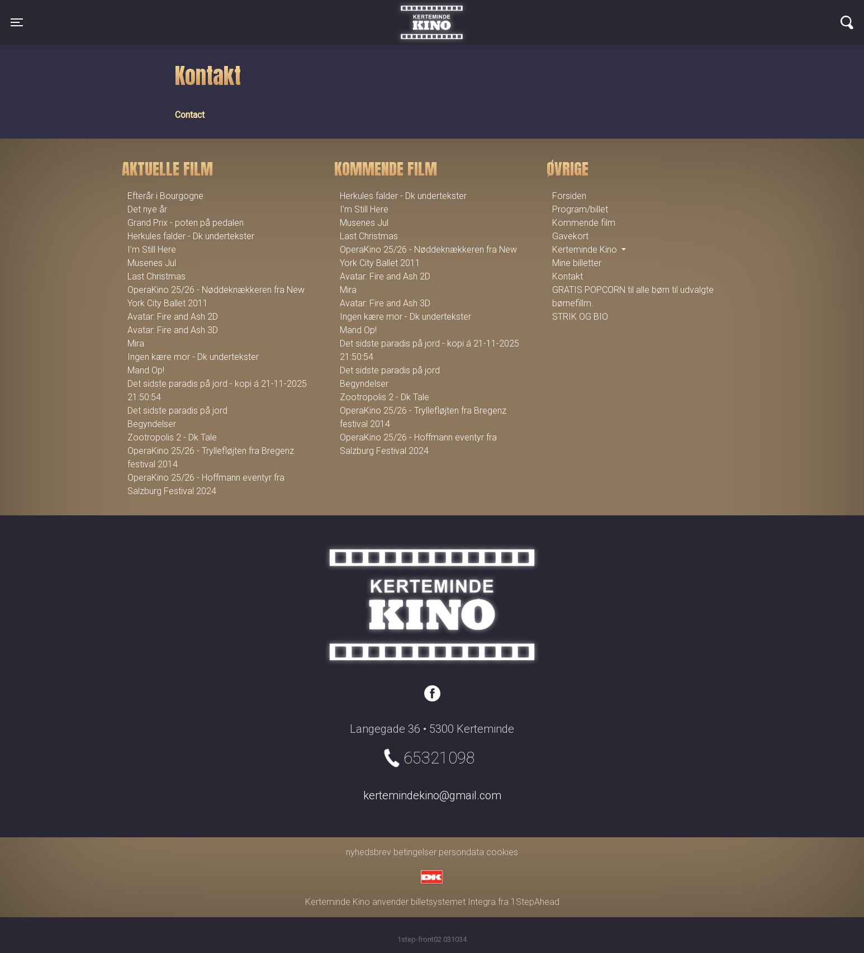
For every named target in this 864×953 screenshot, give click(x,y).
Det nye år (147, 209)
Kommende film (583, 222)
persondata (461, 852)
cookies (502, 852)
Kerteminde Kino (432, 14)
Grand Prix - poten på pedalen (185, 222)
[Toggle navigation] (17, 22)
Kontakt (567, 276)
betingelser (414, 852)
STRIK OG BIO (580, 316)
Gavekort (570, 236)
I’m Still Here (151, 249)
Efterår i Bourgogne (165, 196)
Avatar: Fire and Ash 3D (172, 330)
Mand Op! (145, 370)
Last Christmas (156, 276)
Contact (190, 115)
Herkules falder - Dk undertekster (190, 236)
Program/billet (580, 209)
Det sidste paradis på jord (177, 410)
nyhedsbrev (368, 852)
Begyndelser (151, 424)
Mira (135, 343)
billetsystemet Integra (453, 902)
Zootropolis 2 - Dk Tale (172, 437)
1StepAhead (535, 902)
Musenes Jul (151, 263)
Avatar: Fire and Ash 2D (172, 316)
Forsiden (569, 196)
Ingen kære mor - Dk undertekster (193, 357)
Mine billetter (576, 263)
